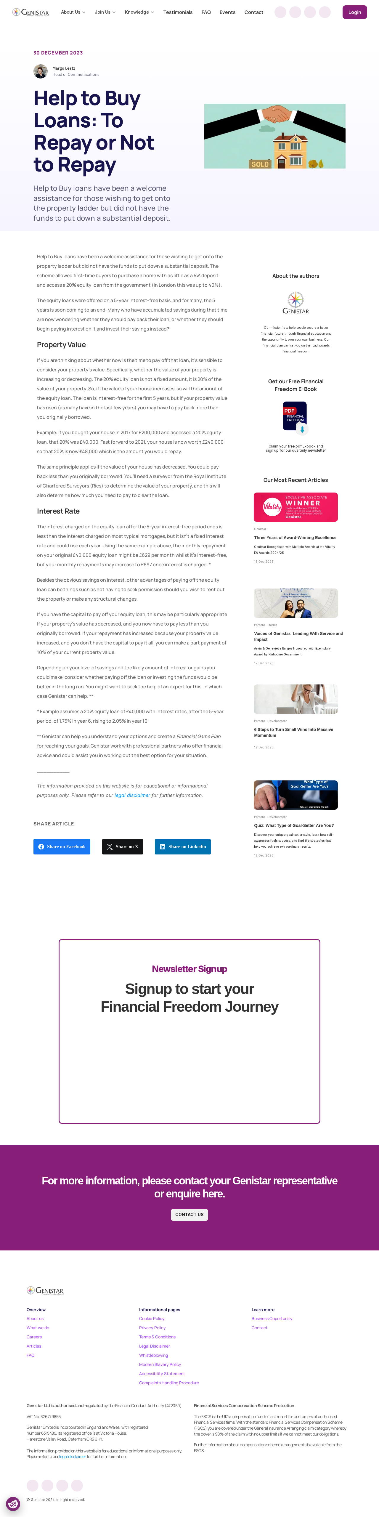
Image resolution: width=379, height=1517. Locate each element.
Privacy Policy (152, 1327)
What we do (38, 1327)
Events (228, 12)
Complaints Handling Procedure (169, 1382)
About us (35, 1318)
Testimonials (178, 12)
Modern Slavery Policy (160, 1364)
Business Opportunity (272, 1318)
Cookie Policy (152, 1318)
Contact (254, 12)
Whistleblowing (153, 1355)
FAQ (206, 12)
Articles (34, 1346)
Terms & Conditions (157, 1337)
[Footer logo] (45, 1290)
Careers (34, 1337)
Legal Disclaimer (154, 1346)
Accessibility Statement (162, 1373)
